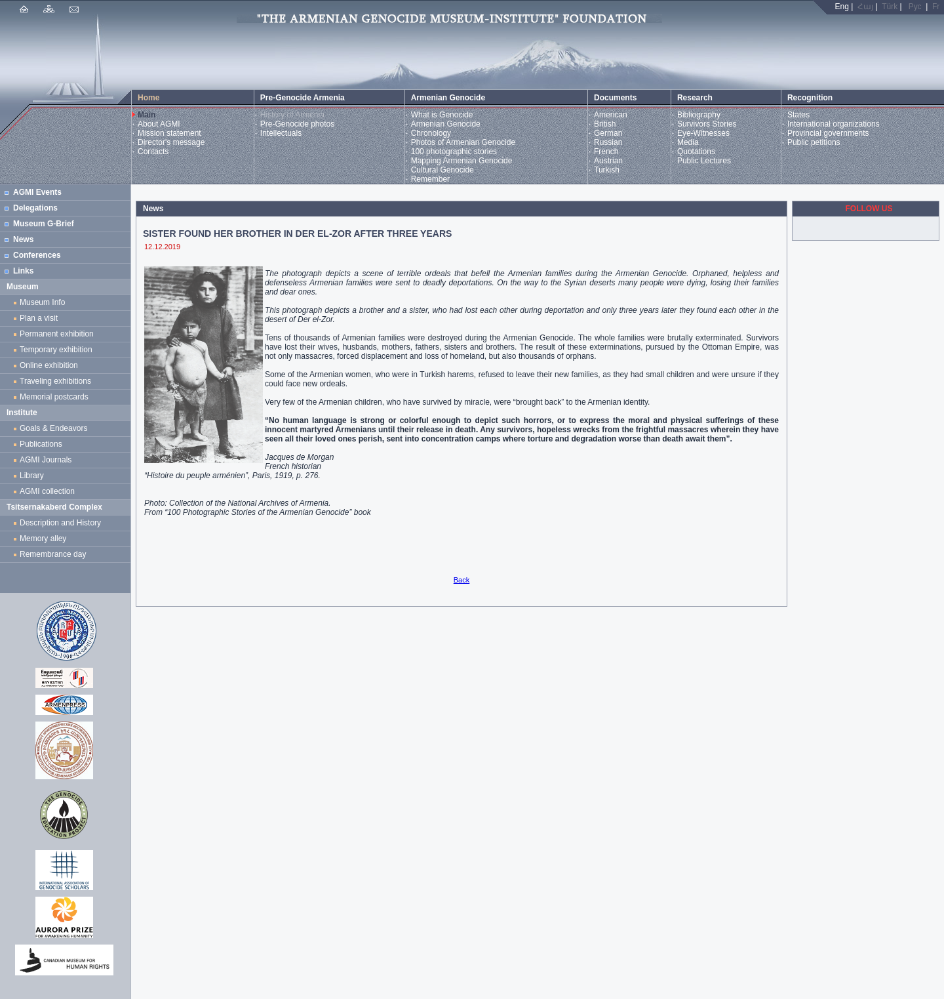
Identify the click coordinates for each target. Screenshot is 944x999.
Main (146, 114)
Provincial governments (828, 133)
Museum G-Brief (43, 223)
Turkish (607, 169)
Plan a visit (39, 318)
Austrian (608, 160)
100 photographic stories (454, 151)
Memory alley (43, 538)
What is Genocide (442, 114)
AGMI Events (37, 192)
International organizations (833, 124)
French (606, 151)
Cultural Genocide (442, 169)
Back (461, 580)
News (23, 239)
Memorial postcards (56, 396)
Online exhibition (51, 365)
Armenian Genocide (446, 124)
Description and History (60, 522)
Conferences (37, 255)
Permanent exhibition (57, 333)
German (608, 133)
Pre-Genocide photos (297, 124)
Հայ (865, 6)
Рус (915, 6)
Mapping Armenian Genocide (462, 160)
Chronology (431, 133)
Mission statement (169, 133)
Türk (889, 6)
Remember (430, 179)
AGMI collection (47, 491)
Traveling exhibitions (58, 381)
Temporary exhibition (56, 349)
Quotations (696, 151)
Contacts (153, 151)
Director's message (171, 142)
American (610, 114)
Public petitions (813, 142)
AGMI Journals (48, 459)
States (798, 114)
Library (32, 475)
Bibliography (698, 114)
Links (23, 270)
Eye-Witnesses (703, 133)
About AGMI (159, 124)
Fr (935, 6)
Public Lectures (704, 160)
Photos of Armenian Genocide (463, 142)
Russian (608, 142)
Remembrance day (53, 554)
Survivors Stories (707, 124)
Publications (41, 444)
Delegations (35, 208)
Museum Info (42, 302)
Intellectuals (281, 133)
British (605, 124)
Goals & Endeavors (53, 428)
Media (688, 142)
